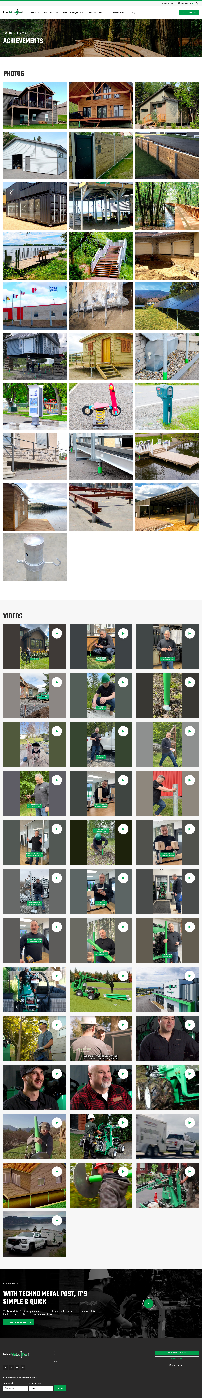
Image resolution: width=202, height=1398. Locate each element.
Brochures (57, 1358)
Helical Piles (51, 12)
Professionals (116, 12)
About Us (34, 12)
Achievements (95, 12)
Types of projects (72, 12)
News (56, 1361)
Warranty (57, 1352)
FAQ (133, 12)
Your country (35, 1383)
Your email (9, 1383)
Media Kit (57, 1355)
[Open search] (197, 3)
